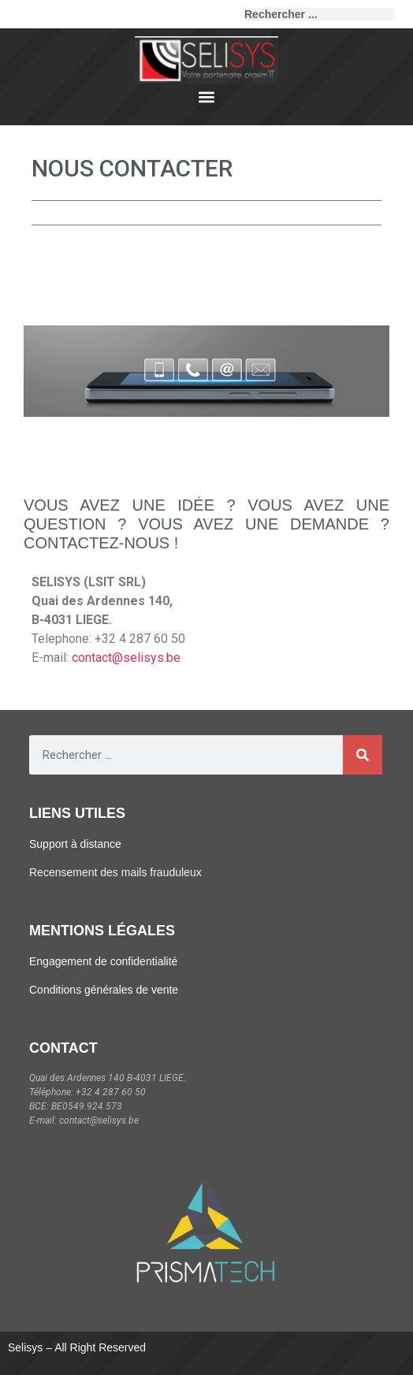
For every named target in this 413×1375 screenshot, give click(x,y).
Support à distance (75, 844)
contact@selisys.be (126, 657)
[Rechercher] (399, 14)
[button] (207, 97)
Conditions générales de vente (103, 989)
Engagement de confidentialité (103, 961)
